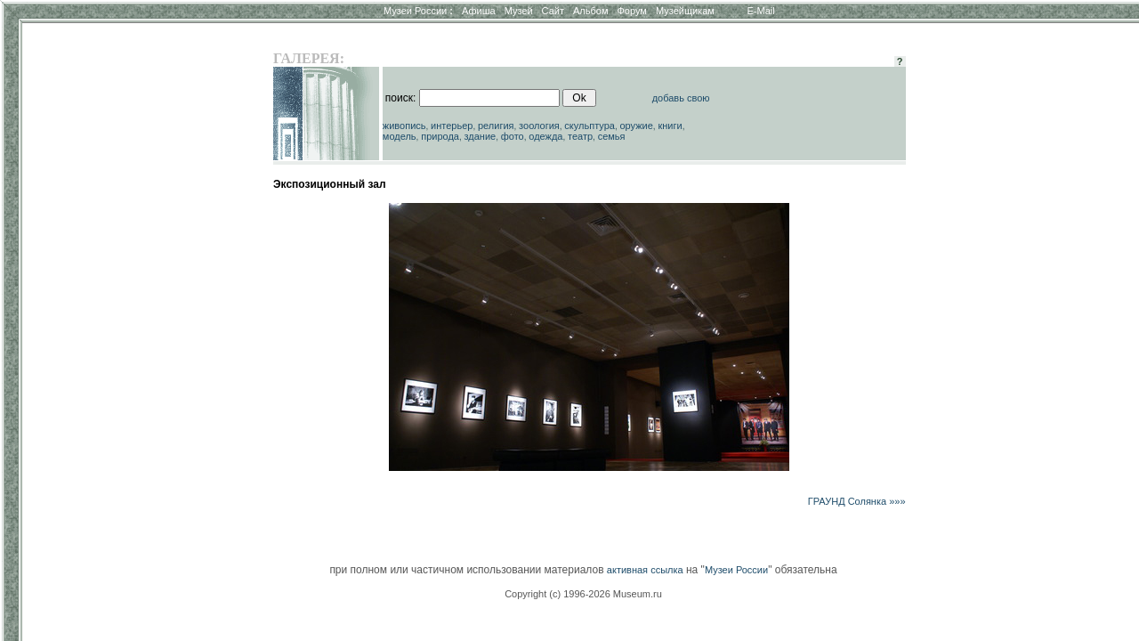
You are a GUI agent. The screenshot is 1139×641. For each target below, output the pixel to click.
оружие (636, 125)
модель (399, 136)
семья (612, 136)
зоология (539, 125)
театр (580, 136)
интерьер (452, 125)
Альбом (590, 10)
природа (440, 136)
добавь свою (681, 98)
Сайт (553, 10)
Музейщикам (685, 10)
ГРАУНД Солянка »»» (857, 501)
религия (496, 125)
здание (480, 136)
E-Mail (761, 10)
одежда (545, 136)
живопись (404, 125)
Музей (519, 10)
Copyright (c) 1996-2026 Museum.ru (583, 593)
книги (670, 125)
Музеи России (418, 10)
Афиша (479, 10)
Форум (631, 10)
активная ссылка (645, 569)
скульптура (589, 125)
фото (512, 136)
